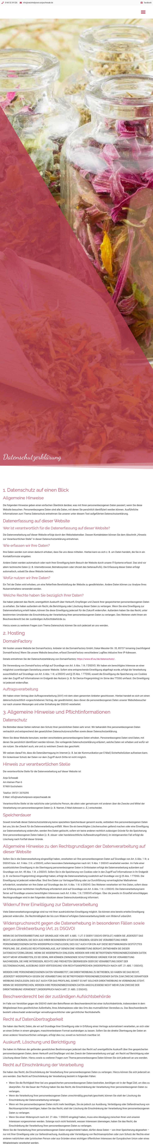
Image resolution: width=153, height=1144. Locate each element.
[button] (143, 12)
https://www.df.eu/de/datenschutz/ (96, 659)
